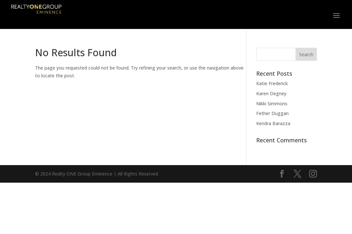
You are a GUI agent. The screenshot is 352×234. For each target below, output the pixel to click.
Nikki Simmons (271, 103)
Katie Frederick (272, 83)
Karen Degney (271, 93)
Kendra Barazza (273, 123)
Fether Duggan (272, 113)
